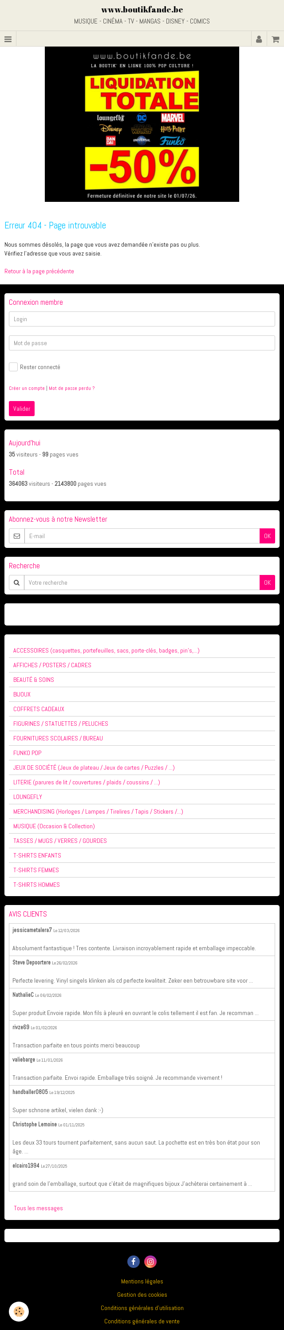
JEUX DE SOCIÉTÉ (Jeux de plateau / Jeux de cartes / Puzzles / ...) (94, 767)
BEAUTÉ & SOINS (33, 680)
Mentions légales (142, 1281)
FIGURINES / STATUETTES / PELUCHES (60, 724)
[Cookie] (19, 1312)
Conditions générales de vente (142, 1321)
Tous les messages (38, 1208)
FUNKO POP (27, 753)
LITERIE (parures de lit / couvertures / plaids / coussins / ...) (86, 782)
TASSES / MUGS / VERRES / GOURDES (60, 841)
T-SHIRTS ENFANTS (37, 855)
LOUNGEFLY (27, 797)
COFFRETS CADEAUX (38, 709)
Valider (21, 409)
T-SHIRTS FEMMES (36, 870)
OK (267, 536)
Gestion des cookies (142, 1295)
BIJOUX (22, 694)
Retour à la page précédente (39, 271)
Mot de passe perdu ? (72, 388)
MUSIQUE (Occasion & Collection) (54, 826)
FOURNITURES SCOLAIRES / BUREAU (58, 738)
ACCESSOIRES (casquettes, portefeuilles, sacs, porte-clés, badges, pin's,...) (106, 650)
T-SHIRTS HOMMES (36, 885)
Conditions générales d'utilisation (142, 1308)
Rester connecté (34, 366)
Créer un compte (27, 388)
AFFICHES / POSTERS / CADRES (52, 665)
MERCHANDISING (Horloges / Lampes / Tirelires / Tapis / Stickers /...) (98, 811)
